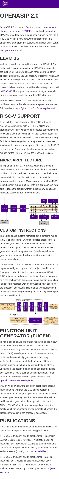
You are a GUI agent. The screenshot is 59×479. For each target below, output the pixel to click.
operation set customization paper (16, 380)
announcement (49, 27)
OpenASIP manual (13, 50)
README (26, 31)
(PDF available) (38, 451)
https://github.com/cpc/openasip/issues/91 (36, 108)
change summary (8, 31)
